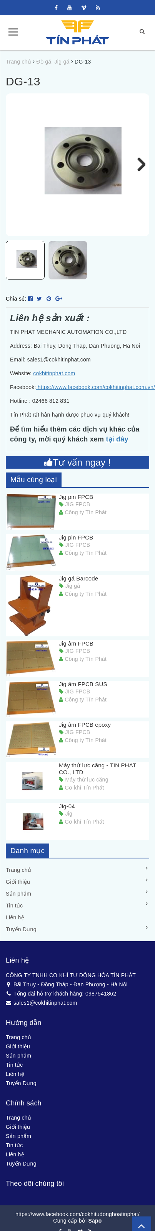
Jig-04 (67, 811)
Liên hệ (15, 922)
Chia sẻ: (16, 304)
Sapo (95, 1226)
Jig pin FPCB (76, 502)
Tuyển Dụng (21, 934)
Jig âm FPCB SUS (83, 689)
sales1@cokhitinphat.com (41, 1007)
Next (137, 164)
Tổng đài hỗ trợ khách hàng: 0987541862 (61, 998)
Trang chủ (18, 875)
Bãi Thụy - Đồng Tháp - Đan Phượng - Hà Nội (67, 989)
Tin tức (14, 910)
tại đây (117, 444)
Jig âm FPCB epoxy (85, 729)
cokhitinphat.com (54, 378)
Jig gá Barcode (78, 583)
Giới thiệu (18, 887)
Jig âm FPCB (76, 648)
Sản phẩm (18, 899)
